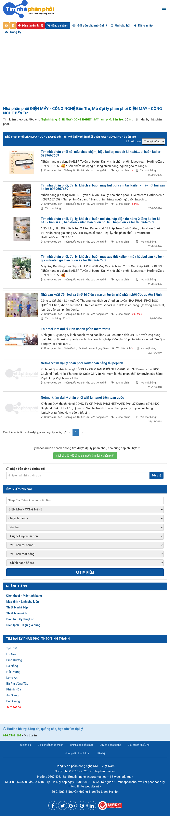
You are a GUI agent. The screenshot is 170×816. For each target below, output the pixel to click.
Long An (11, 678)
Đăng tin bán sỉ (57, 25)
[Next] (82, 432)
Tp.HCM (11, 648)
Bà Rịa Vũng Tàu (17, 683)
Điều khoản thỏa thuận (50, 744)
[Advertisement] (85, 68)
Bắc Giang (13, 701)
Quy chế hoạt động (110, 744)
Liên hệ (101, 753)
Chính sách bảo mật (81, 744)
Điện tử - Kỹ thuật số (20, 619)
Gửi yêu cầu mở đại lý (89, 25)
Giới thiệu (25, 744)
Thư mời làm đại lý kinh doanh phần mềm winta (75, 329)
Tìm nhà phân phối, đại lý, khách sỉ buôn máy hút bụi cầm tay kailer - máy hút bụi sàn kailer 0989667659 (103, 187)
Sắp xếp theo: (133, 141)
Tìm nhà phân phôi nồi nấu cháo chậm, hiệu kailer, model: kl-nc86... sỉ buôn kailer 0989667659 (100, 153)
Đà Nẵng (12, 666)
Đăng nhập (143, 25)
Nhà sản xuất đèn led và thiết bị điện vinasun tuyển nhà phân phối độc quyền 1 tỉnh (101, 294)
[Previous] (69, 432)
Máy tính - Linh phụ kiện (22, 601)
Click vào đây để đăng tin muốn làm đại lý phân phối (85, 455)
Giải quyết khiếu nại (139, 744)
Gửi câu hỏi (120, 25)
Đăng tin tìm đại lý (30, 25)
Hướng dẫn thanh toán (77, 753)
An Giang (12, 695)
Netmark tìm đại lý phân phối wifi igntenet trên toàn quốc (82, 397)
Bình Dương (14, 660)
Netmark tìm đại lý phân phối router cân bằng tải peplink (82, 363)
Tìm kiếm (85, 572)
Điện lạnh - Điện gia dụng (23, 625)
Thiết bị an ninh (16, 613)
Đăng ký (13, 32)
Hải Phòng (13, 672)
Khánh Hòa (13, 689)
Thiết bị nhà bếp (17, 607)
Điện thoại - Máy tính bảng (24, 596)
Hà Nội (11, 654)
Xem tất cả (15, 707)
